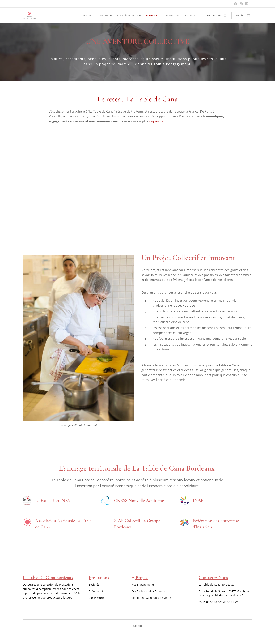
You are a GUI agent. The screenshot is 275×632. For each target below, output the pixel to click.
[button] (216, 15)
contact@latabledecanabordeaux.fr (221, 595)
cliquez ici (156, 121)
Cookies (137, 625)
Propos (141, 577)
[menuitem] (87, 15)
